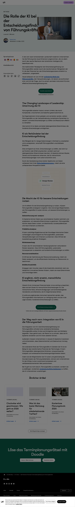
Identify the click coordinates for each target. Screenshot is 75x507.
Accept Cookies (61, 504)
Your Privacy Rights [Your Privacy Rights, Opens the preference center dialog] (50, 504)
